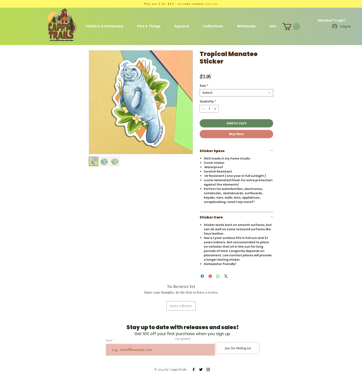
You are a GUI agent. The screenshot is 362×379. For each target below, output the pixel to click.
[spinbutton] (209, 108)
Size (204, 86)
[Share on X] (225, 276)
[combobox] (236, 92)
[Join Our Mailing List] (237, 348)
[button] (213, 26)
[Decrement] (202, 108)
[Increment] (215, 108)
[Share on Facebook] (202, 276)
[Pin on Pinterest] (210, 276)
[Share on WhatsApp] (218, 276)
